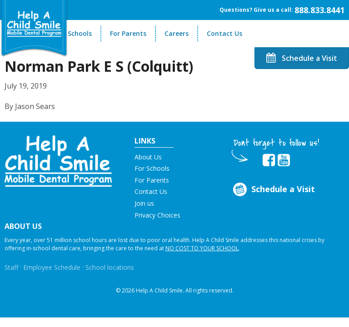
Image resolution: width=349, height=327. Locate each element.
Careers (177, 33)
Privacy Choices (157, 215)
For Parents (128, 33)
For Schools (74, 33)
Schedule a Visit (301, 58)
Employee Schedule (51, 267)
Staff (11, 267)
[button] (58, 160)
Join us (144, 203)
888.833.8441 (319, 10)
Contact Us (224, 33)
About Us (148, 157)
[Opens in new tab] (269, 160)
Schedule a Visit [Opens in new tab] (273, 189)
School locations (109, 267)
